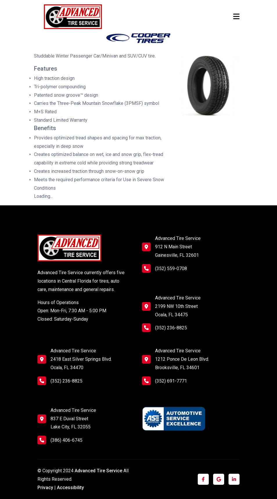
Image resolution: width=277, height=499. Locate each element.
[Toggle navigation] (236, 16)
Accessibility (70, 487)
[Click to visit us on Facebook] (203, 479)
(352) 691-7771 (164, 380)
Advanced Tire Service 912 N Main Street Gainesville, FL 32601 (178, 247)
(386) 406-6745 (59, 440)
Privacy (45, 487)
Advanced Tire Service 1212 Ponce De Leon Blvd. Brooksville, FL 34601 (182, 359)
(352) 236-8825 (164, 327)
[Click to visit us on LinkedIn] (234, 479)
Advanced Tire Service (99, 470)
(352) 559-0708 (164, 268)
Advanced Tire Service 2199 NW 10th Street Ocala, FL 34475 (178, 306)
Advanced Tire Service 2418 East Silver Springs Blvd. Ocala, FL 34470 (81, 359)
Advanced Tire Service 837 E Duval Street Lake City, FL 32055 (73, 419)
